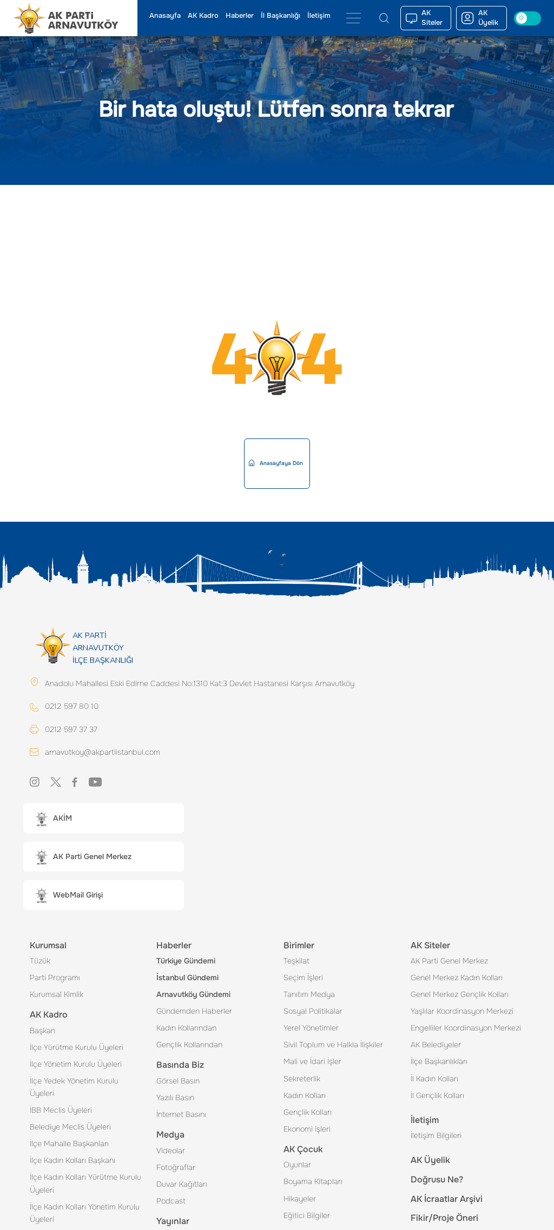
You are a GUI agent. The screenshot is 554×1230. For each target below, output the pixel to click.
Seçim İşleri (303, 978)
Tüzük (40, 962)
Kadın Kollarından (186, 1029)
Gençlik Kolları (307, 1113)
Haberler (240, 15)
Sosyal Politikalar (312, 1012)
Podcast (171, 1202)
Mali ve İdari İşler (312, 1062)
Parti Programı (55, 978)
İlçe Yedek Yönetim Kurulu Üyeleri (74, 1088)
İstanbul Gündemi (187, 978)
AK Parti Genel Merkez (449, 962)
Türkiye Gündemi (185, 962)
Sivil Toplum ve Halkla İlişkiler (333, 1046)
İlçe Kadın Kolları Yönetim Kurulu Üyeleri (85, 1214)
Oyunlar (297, 1166)
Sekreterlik (301, 1080)
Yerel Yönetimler (311, 1029)
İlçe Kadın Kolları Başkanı (72, 1161)
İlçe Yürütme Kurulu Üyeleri (76, 1048)
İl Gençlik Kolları (437, 1096)
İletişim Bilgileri (436, 1136)
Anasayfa (165, 15)
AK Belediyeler (436, 1046)
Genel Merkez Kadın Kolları (457, 978)
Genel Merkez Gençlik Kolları (460, 995)
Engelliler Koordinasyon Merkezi (466, 1029)
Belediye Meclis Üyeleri (70, 1128)
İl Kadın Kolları (434, 1080)
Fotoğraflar (175, 1168)
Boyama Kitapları (312, 1182)
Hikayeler (299, 1200)
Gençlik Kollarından (189, 1046)
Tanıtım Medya (309, 995)
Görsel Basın (178, 1082)
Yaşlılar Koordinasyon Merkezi (462, 1012)
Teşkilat (296, 962)
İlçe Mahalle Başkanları (69, 1144)
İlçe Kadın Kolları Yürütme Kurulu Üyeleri (85, 1184)
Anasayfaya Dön (276, 463)
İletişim (319, 15)
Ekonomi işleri (307, 1130)
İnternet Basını (181, 1115)
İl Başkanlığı (280, 15)
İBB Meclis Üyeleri (61, 1111)
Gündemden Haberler (194, 1012)
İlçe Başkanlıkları (439, 1062)
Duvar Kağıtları (181, 1185)
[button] (103, 819)
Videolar (170, 1151)
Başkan (42, 1031)
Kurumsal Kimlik (56, 995)
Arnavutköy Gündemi (193, 995)
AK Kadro (203, 15)
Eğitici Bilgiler (306, 1216)
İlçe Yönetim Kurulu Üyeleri (76, 1065)
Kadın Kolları (304, 1096)
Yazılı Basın (175, 1098)
